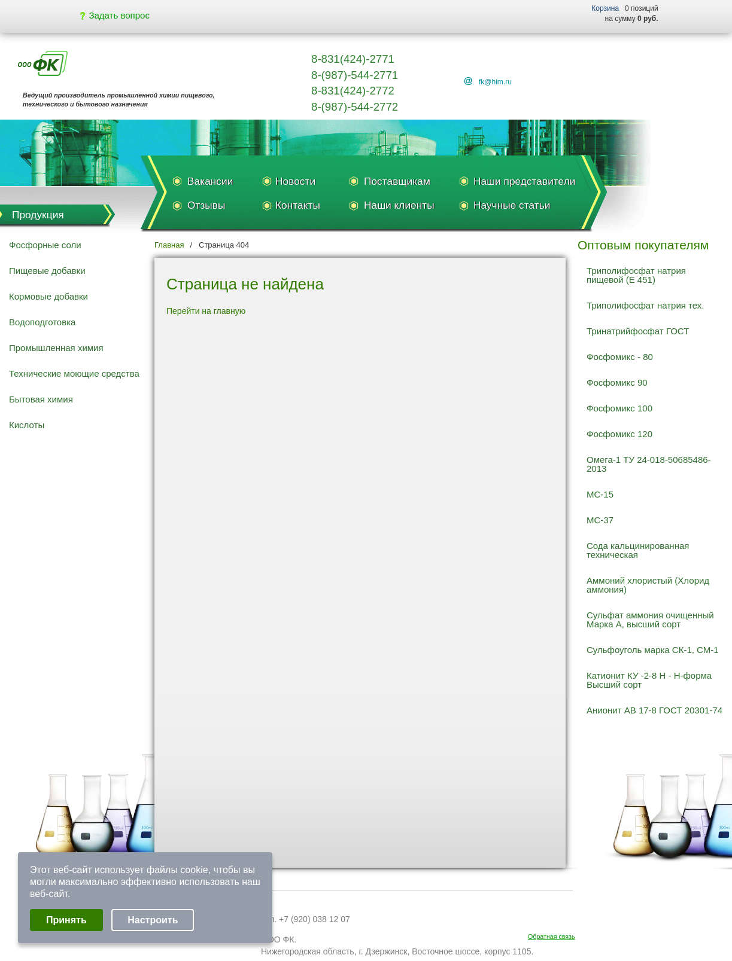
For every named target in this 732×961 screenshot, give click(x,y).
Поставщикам (397, 181)
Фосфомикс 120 (619, 434)
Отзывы (206, 205)
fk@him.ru (495, 82)
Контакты (297, 205)
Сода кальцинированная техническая (638, 550)
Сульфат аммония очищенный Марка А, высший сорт (650, 619)
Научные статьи (511, 205)
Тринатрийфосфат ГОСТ (638, 331)
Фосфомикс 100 (619, 408)
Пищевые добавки (47, 271)
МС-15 (600, 494)
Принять (66, 920)
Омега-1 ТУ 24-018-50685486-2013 (649, 464)
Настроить (152, 920)
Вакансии (210, 181)
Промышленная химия (56, 348)
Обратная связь (551, 936)
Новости (295, 181)
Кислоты (26, 425)
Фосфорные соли (45, 245)
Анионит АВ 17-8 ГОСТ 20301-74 (654, 710)
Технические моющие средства (74, 373)
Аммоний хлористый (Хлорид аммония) (648, 584)
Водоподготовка (42, 322)
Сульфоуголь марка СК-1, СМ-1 (653, 650)
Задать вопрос (115, 15)
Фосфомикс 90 (617, 382)
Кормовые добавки (48, 296)
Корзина (605, 8)
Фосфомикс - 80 (620, 357)
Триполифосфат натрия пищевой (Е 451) (636, 275)
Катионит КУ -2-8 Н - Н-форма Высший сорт (649, 680)
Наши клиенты (399, 205)
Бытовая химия (41, 399)
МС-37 (600, 520)
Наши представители (524, 181)
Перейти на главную (205, 311)
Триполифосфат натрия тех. (645, 305)
